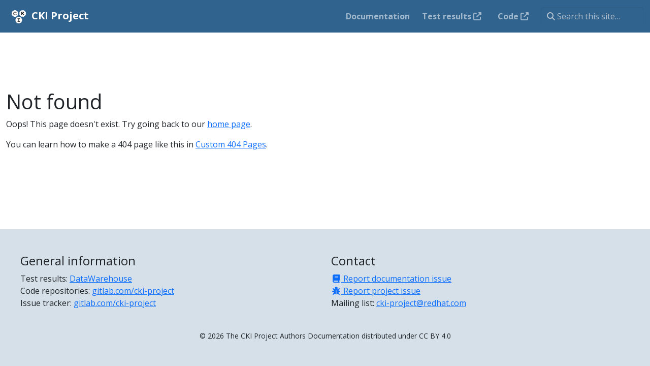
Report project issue (375, 290)
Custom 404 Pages (231, 144)
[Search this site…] (592, 16)
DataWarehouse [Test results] (101, 278)
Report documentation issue (391, 278)
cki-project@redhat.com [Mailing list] (421, 303)
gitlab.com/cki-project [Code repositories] (133, 290)
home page (228, 124)
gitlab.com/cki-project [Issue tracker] (115, 303)
